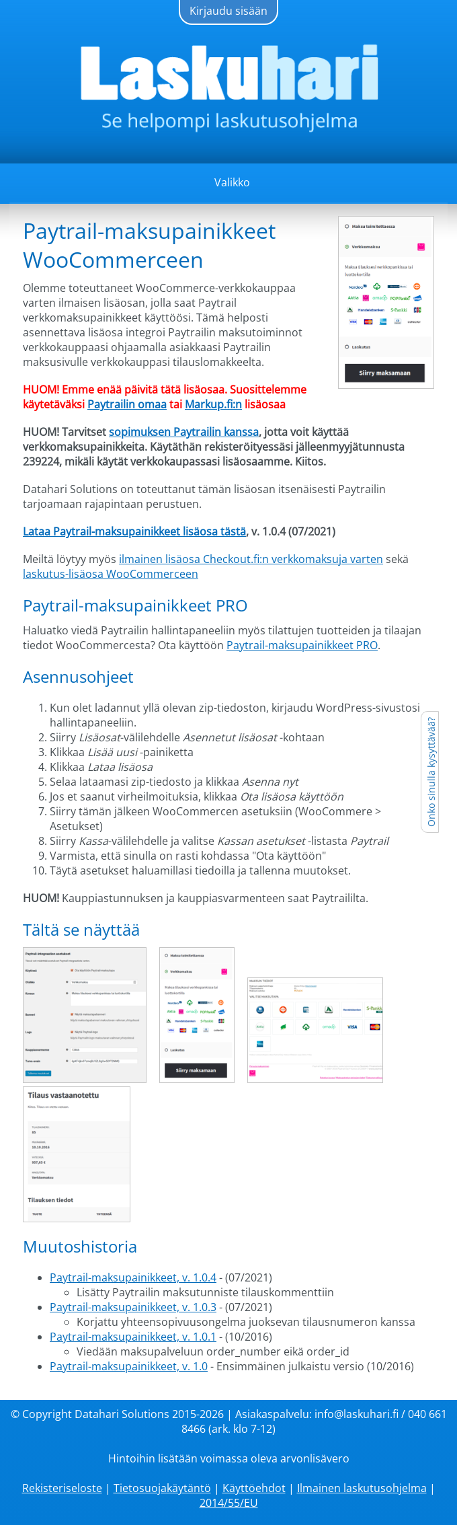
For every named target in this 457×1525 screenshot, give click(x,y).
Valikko (232, 182)
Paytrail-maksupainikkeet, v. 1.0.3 (133, 1307)
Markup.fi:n (213, 404)
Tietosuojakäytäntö (162, 1488)
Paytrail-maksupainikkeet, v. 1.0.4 (133, 1277)
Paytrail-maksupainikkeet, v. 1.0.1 (133, 1336)
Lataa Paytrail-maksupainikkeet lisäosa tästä (134, 531)
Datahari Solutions (122, 1414)
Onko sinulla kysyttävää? (431, 772)
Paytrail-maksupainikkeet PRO (302, 645)
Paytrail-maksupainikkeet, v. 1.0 (129, 1366)
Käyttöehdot (254, 1488)
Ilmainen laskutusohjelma (362, 1488)
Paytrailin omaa (127, 404)
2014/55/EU (229, 1502)
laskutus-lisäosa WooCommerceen (110, 573)
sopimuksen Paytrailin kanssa (184, 431)
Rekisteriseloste (62, 1488)
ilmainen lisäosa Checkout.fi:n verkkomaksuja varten (251, 559)
